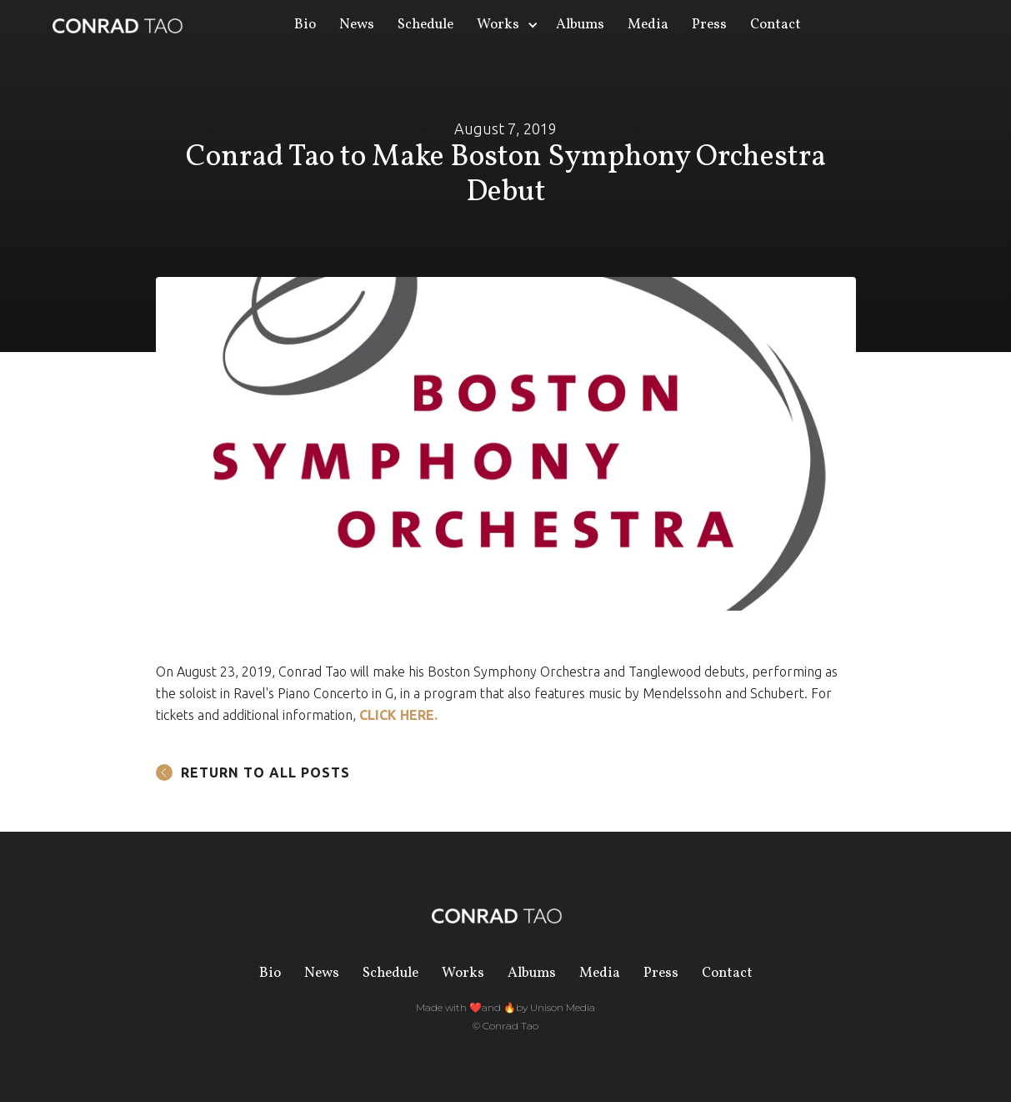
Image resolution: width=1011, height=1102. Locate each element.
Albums (580, 24)
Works (463, 973)
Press (709, 24)
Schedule (425, 24)
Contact (775, 24)
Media (648, 24)
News (356, 24)
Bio (305, 24)
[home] (118, 25)
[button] (504, 25)
